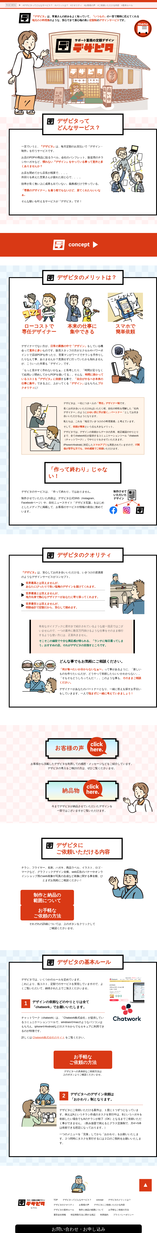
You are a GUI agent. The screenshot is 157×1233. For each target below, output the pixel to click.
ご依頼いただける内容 (109, 5)
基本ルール (128, 5)
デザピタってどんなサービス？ (38, 5)
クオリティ (77, 5)
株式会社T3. (79, 1228)
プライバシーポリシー (123, 1202)
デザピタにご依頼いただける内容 (109, 1192)
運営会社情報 (60, 1202)
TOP (56, 1187)
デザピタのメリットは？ (119, 1187)
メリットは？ (62, 5)
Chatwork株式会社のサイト (49, 1024)
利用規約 (104, 1202)
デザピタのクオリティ (64, 1192)
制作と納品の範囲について (91, 1197)
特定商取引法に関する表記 (83, 1202)
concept (99, 1187)
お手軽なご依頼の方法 (118, 1197)
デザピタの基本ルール (64, 1197)
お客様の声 (90, 5)
